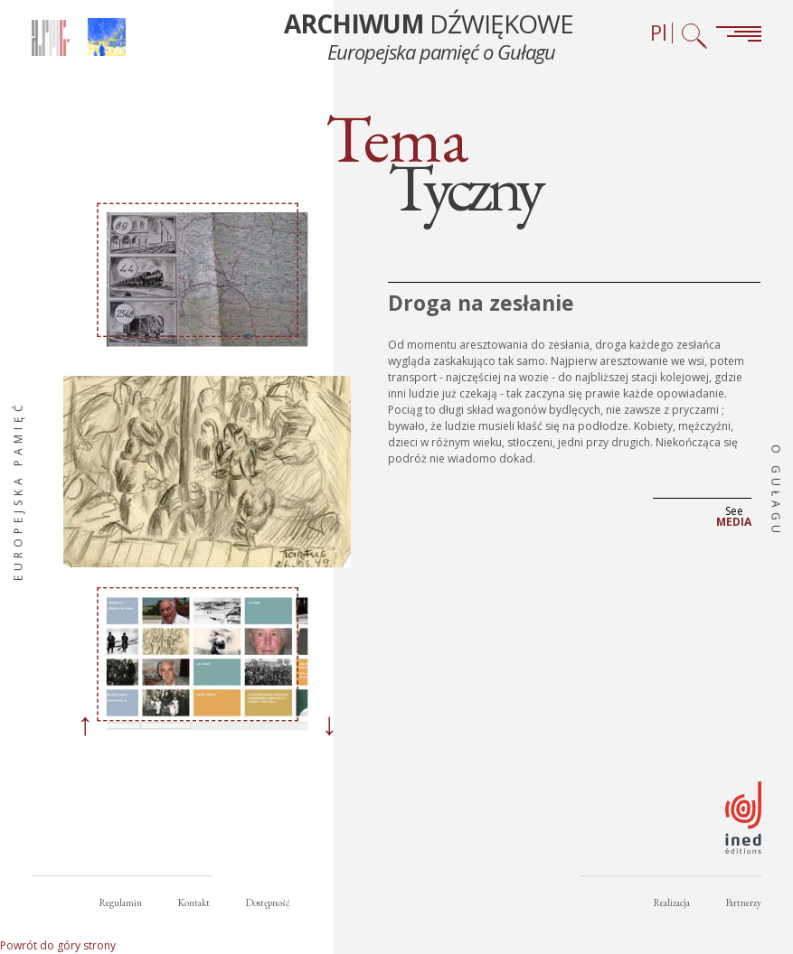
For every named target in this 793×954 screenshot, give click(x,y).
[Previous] (85, 726)
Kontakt (194, 902)
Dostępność (267, 902)
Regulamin (120, 902)
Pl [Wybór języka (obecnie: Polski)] (658, 33)
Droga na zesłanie (481, 302)
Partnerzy (743, 902)
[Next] (329, 726)
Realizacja (672, 902)
